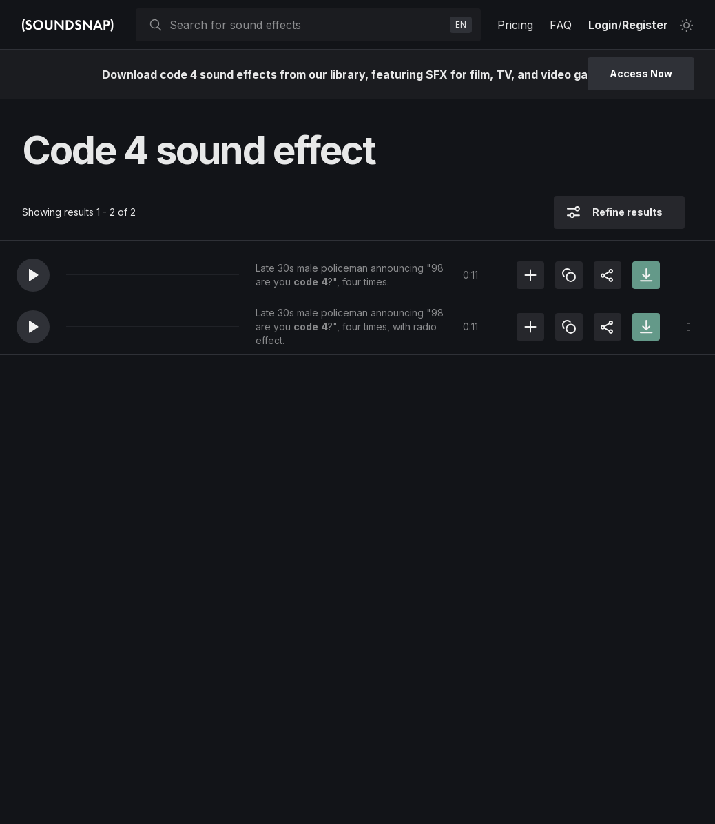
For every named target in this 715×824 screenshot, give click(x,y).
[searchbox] (306, 25)
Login (603, 25)
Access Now (641, 73)
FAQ (561, 25)
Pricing (515, 25)
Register (645, 25)
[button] (33, 275)
